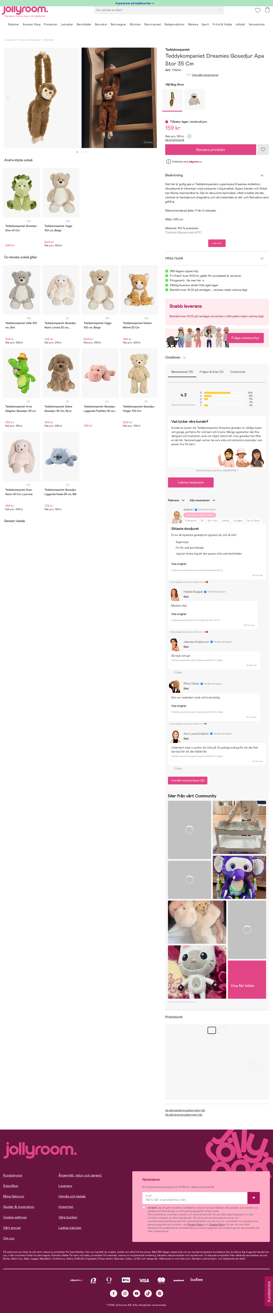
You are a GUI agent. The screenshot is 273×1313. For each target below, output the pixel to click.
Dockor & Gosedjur (29, 40)
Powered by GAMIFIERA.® (182, 1002)
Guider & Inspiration (18, 1207)
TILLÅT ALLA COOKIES (32, 1298)
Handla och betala (72, 1196)
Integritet (65, 1207)
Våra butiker (67, 1217)
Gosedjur (49, 40)
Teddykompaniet (177, 50)
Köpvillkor (10, 1186)
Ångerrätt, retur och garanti (80, 1175)
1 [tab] (77, 152)
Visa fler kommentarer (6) (187, 780)
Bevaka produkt (210, 149)
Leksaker (10, 40)
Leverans (65, 1186)
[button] (256, 15)
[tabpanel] (41, 98)
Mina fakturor (13, 1196)
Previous (8, 98)
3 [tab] (86, 152)
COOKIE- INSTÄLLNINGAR (80, 1298)
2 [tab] (81, 152)
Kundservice (12, 1175)
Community (238, 372)
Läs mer (216, 243)
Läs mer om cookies (22, 1286)
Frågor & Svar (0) (212, 372)
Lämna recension (191, 482)
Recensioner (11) (182, 372)
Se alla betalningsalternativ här (185, 1110)
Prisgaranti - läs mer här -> (187, 280)
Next (153, 98)
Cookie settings (15, 1217)
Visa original (178, 564)
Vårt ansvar (12, 1228)
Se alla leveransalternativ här (184, 1115)
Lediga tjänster (70, 1228)
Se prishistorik (174, 140)
